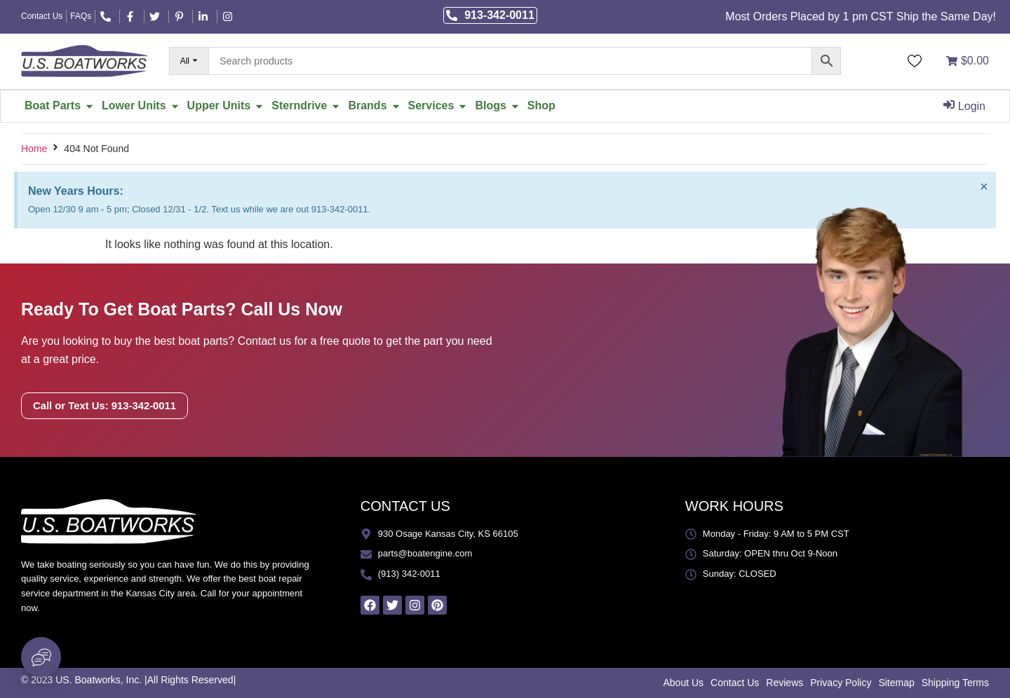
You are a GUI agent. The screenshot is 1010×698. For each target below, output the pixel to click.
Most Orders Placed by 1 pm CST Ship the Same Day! (860, 16)
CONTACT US (405, 506)
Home (34, 148)
